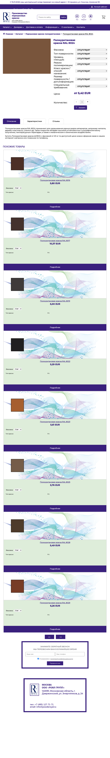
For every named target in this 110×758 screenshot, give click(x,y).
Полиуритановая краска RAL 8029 (55, 603)
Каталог (7, 27)
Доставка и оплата (34, 27)
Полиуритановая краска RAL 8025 (55, 482)
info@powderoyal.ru (55, 10)
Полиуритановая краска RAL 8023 (55, 422)
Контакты (80, 27)
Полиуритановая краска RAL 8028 (55, 542)
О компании (67, 27)
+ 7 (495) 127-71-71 (77, 10)
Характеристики (34, 121)
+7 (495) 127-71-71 (43, 704)
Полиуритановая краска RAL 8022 (55, 361)
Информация (52, 27)
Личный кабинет (100, 7)
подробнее (55, 207)
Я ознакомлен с (55, 659)
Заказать (80, 107)
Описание (11, 121)
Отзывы (56, 121)
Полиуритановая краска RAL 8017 (55, 241)
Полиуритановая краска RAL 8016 (55, 180)
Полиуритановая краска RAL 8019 (55, 301)
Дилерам (18, 27)
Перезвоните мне (98, 10)
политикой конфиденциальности (61, 659)
